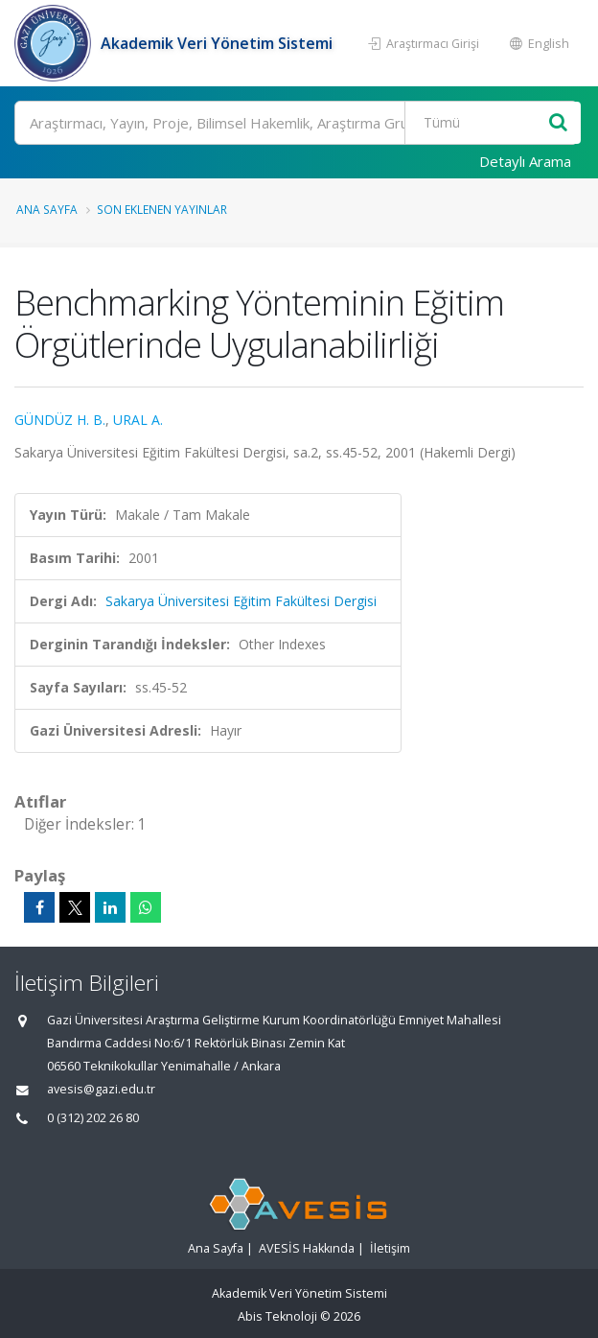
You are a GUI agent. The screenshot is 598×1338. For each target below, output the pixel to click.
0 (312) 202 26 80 (93, 1118)
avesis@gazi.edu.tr (101, 1089)
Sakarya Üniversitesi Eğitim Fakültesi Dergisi (241, 601)
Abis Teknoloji (277, 1316)
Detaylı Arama (525, 161)
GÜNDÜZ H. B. (59, 420)
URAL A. (138, 420)
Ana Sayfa (47, 209)
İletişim (390, 1248)
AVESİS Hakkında (307, 1248)
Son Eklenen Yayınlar (162, 209)
